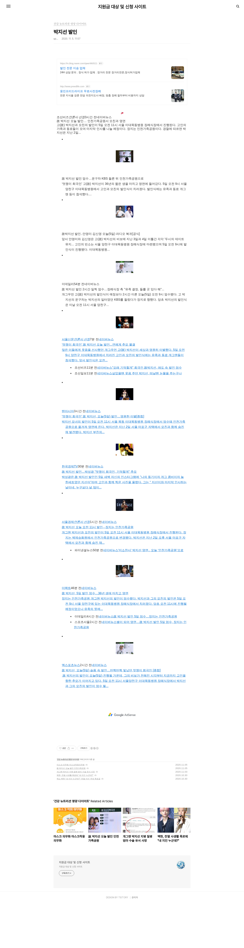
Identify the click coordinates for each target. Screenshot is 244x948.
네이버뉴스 (106, 383)
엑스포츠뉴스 (71, 709)
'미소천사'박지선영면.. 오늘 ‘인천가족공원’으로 (150, 594)
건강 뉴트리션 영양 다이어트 (68, 804)
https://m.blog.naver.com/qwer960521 (78, 63)
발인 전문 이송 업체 (72, 68)
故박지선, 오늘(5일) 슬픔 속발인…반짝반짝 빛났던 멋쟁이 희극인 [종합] (111, 714)
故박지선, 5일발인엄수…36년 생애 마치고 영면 (95, 637)
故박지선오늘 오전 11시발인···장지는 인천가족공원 (97, 571)
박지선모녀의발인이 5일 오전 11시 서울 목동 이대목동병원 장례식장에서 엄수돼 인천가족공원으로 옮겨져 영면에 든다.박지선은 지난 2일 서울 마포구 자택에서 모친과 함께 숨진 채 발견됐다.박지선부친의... (123, 471)
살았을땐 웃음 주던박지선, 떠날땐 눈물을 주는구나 (147, 417)
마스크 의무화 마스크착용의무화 (71, 809)
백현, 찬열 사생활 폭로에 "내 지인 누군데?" (75, 820)
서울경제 (76, 566)
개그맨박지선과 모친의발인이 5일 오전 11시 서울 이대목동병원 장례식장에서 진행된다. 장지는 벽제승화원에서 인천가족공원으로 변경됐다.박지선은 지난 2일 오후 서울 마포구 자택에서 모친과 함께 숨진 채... (124, 582)
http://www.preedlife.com (72, 86)
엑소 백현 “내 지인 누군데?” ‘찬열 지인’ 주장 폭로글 (78, 823)
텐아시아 (68, 455)
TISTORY (123, 942)
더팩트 (66, 632)
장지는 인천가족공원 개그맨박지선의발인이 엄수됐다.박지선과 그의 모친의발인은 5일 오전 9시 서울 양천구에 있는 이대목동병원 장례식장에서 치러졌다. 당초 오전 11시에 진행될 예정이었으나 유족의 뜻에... (124, 648)
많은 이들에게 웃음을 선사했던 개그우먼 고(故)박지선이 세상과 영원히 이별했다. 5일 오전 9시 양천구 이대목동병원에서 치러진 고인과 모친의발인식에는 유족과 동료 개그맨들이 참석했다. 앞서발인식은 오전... (123, 399)
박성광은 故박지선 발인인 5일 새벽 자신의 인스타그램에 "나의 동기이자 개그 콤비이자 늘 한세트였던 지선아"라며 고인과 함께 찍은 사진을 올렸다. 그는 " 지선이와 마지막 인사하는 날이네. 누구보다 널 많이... (124, 527)
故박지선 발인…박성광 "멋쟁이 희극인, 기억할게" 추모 (99, 516)
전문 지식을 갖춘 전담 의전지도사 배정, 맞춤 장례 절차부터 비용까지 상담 (102, 95)
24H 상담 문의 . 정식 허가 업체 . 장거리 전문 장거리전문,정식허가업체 (100, 72)
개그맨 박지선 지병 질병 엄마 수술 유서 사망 (76, 816)
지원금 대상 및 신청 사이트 (122, 6)
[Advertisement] (122, 130)
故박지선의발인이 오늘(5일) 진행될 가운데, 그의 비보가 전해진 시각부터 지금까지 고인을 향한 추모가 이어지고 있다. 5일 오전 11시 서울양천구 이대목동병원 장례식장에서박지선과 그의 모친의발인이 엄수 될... (124, 725)
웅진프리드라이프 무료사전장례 (80, 91)
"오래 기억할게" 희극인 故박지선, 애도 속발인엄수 (147, 412)
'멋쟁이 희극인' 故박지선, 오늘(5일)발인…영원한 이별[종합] (103, 461)
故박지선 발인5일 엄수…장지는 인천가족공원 (145, 661)
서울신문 (76, 383)
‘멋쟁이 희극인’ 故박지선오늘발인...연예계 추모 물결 (98, 389)
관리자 (135, 942)
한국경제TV (70, 511)
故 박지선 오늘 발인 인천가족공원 (71, 813)
